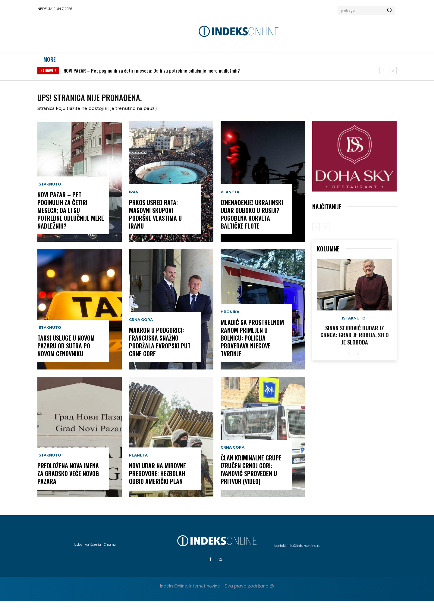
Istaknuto (49, 197)
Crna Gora (141, 332)
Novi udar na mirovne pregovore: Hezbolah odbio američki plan (157, 486)
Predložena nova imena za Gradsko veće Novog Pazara (68, 486)
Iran (134, 205)
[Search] (389, 10)
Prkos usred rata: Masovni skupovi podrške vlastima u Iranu (155, 226)
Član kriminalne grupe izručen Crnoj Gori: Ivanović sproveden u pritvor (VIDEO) (251, 482)
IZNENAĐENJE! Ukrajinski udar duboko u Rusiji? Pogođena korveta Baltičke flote (252, 226)
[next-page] (358, 366)
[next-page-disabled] (325, 240)
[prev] (383, 77)
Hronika (230, 324)
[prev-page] (316, 240)
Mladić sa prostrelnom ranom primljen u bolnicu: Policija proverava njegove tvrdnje (252, 350)
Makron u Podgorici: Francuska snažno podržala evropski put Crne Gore (159, 354)
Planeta (138, 468)
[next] (393, 77)
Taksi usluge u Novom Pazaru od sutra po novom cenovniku (66, 358)
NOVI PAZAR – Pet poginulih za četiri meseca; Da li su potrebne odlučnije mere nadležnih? (152, 76)
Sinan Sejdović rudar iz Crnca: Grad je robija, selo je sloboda (354, 348)
